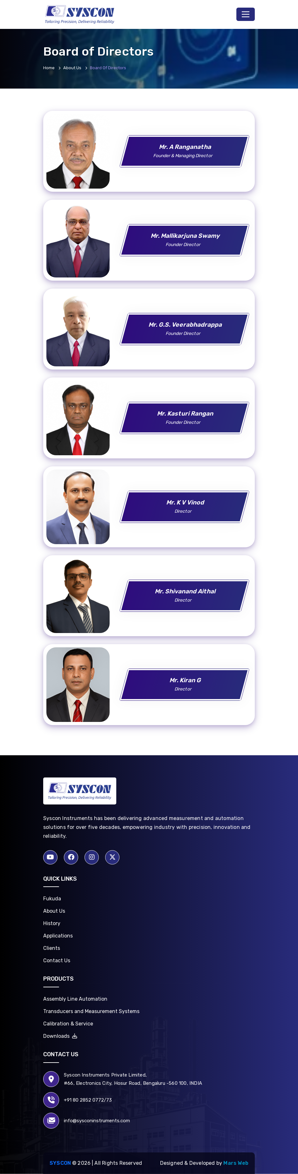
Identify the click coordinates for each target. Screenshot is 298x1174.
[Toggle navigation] (245, 14)
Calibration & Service (68, 1024)
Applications (58, 936)
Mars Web (235, 1163)
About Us (54, 911)
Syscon (60, 1163)
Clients (51, 948)
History (51, 923)
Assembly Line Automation (75, 999)
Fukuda (52, 899)
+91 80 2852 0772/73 (88, 1100)
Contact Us (56, 960)
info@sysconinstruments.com (97, 1121)
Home (49, 67)
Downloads (60, 1036)
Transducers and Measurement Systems (91, 1011)
